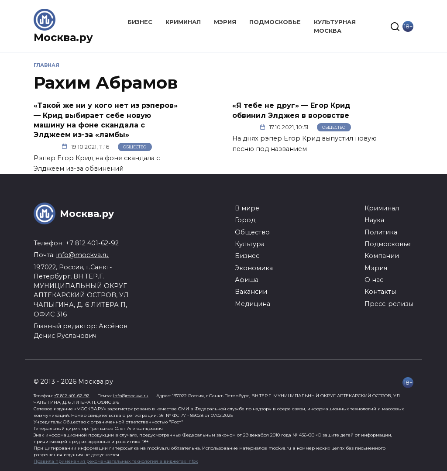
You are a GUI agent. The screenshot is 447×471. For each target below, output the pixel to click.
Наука (374, 220)
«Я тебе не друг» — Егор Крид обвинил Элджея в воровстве (291, 110)
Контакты (380, 292)
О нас (373, 280)
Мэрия (225, 22)
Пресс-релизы (388, 304)
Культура (250, 244)
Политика (380, 232)
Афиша (246, 280)
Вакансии (251, 292)
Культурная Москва (335, 26)
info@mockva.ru (82, 255)
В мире (247, 208)
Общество (134, 146)
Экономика (254, 268)
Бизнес (139, 22)
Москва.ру (63, 37)
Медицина (252, 304)
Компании (381, 256)
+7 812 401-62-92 (92, 243)
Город (245, 220)
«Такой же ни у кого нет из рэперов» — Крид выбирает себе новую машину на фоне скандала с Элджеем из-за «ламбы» (106, 120)
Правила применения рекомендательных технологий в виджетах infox (116, 461)
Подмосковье (275, 22)
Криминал (183, 22)
